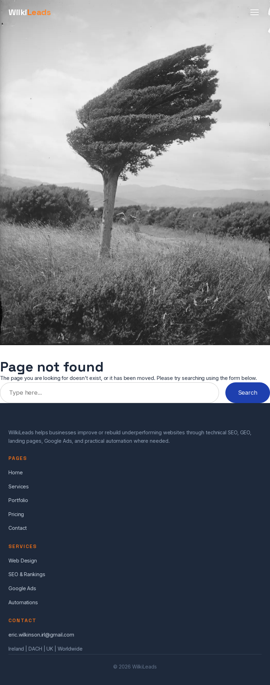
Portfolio (18, 500)
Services (18, 486)
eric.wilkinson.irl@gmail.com (41, 635)
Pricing (16, 514)
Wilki (29, 12)
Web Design (22, 561)
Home (15, 472)
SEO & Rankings (26, 574)
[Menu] (255, 12)
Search (247, 392)
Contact (17, 528)
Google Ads (22, 588)
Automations (23, 602)
